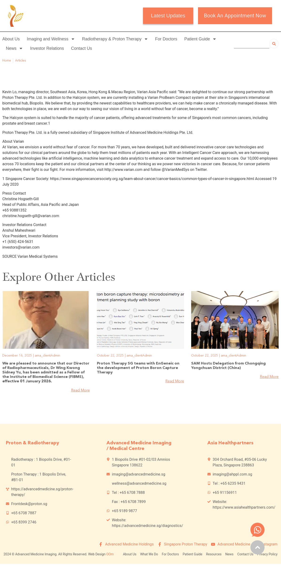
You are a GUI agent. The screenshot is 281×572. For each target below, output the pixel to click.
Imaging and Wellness (51, 39)
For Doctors (166, 39)
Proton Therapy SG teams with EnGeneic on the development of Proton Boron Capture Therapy (138, 368)
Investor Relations (47, 48)
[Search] (274, 43)
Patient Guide (200, 39)
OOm (110, 554)
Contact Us (81, 48)
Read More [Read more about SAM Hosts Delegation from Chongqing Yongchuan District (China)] (269, 377)
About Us (11, 39)
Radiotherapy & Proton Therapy (115, 39)
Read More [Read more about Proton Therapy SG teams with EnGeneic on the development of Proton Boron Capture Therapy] (174, 381)
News (14, 48)
